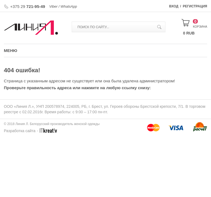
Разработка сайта (19, 131)
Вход (174, 6)
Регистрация (195, 6)
